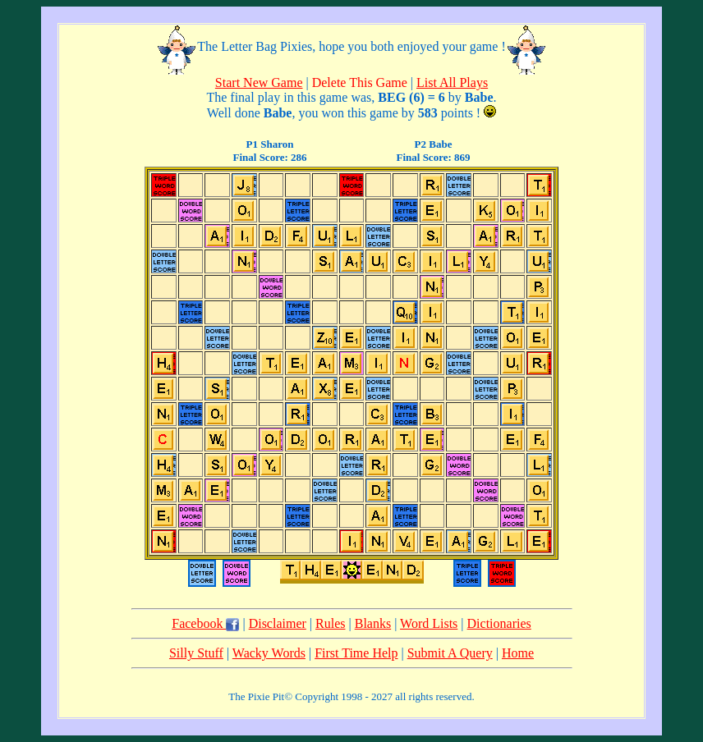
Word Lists (428, 623)
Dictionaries (499, 623)
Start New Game (259, 82)
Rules (330, 623)
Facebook (205, 623)
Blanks (373, 623)
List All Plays (452, 82)
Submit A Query (450, 653)
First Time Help (356, 653)
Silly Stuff (196, 653)
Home (518, 653)
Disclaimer (277, 623)
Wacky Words (269, 653)
